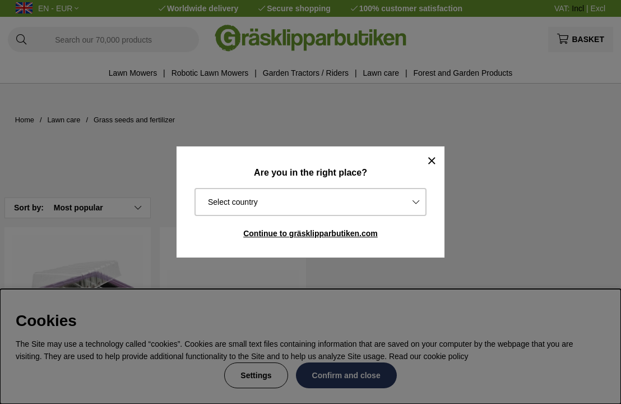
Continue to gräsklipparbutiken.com (310, 233)
